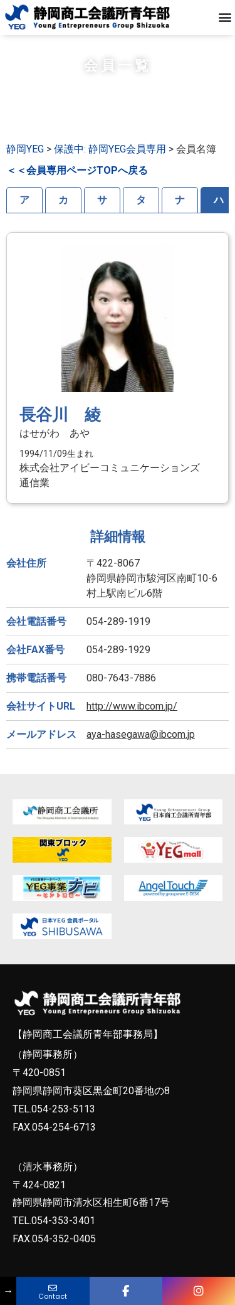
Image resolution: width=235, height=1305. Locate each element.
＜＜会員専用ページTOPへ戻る (77, 178)
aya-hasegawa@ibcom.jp (140, 741)
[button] (224, 17)
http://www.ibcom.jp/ (131, 713)
